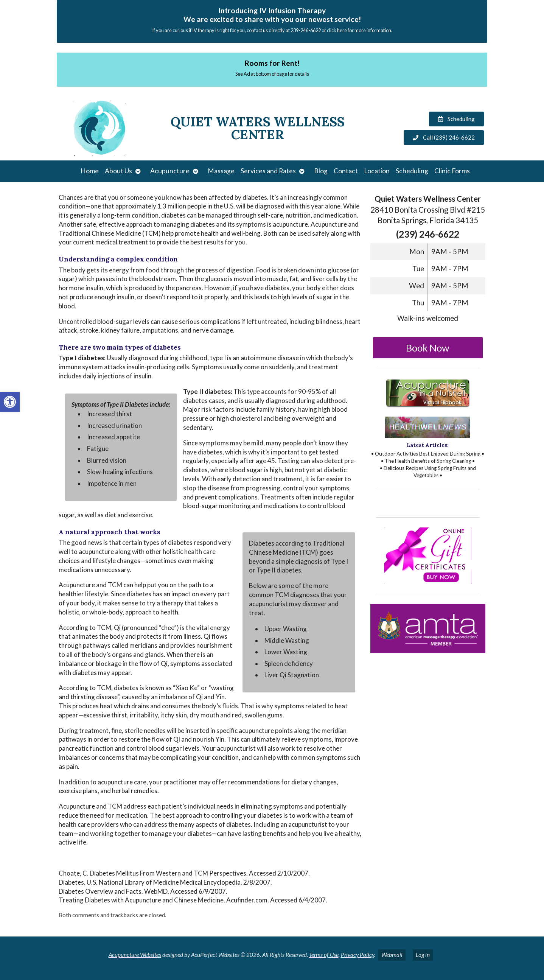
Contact (346, 171)
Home (90, 171)
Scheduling (412, 171)
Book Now (427, 347)
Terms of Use (324, 954)
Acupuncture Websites (135, 954)
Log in (423, 954)
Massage (221, 171)
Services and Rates (268, 171)
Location (377, 171)
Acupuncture (170, 171)
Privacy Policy (357, 954)
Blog (321, 171)
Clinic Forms (452, 171)
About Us (118, 171)
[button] (10, 402)
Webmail (392, 954)
